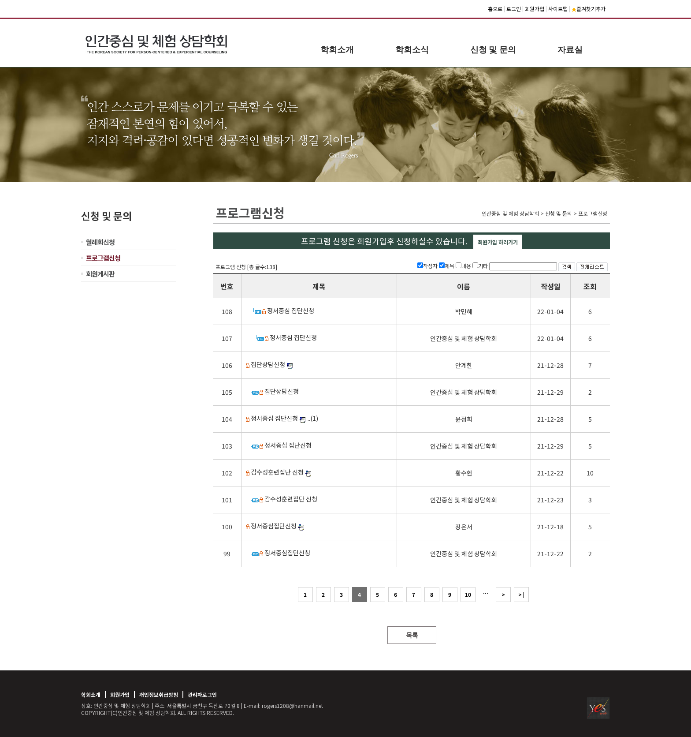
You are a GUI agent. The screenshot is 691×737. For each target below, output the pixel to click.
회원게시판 (100, 273)
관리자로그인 (202, 694)
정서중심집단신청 (274, 525)
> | (521, 594)
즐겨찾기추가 (589, 8)
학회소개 (337, 49)
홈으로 (495, 8)
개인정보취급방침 (158, 694)
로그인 (513, 8)
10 (468, 594)
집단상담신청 (268, 364)
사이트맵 (558, 8)
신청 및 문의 (493, 49)
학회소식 (412, 49)
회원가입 (534, 8)
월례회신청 (100, 242)
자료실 (570, 49)
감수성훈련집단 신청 (277, 472)
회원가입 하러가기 (498, 242)
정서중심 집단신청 (290, 310)
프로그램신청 (103, 257)
